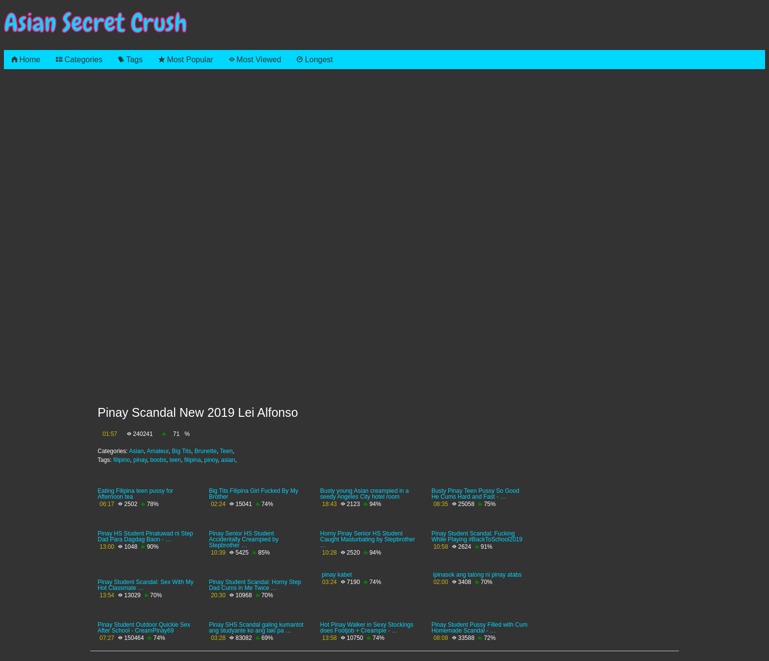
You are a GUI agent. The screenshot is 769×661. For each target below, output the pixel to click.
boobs (158, 460)
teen (175, 460)
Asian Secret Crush (95, 22)
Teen (226, 451)
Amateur (158, 451)
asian (228, 460)
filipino (121, 460)
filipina (192, 460)
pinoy (211, 460)
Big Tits (181, 451)
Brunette (206, 451)
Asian (136, 451)
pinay (140, 460)
